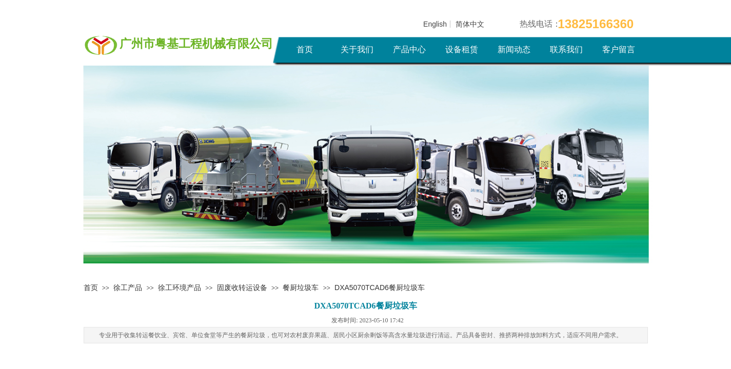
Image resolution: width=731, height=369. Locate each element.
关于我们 (357, 49)
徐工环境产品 (179, 287)
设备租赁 (461, 49)
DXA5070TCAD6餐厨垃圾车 (379, 287)
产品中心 (409, 49)
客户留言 (618, 49)
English (435, 24)
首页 (305, 49)
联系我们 (566, 49)
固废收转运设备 (242, 287)
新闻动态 (514, 49)
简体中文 (470, 24)
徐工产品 (127, 287)
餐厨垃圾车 (301, 287)
